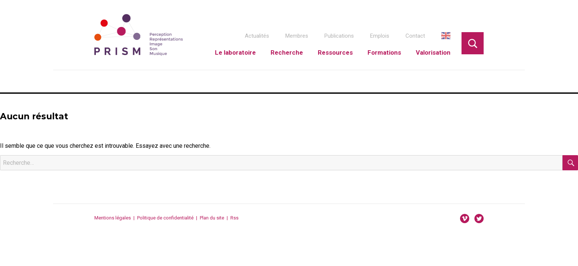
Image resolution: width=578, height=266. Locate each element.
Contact (415, 36)
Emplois (379, 36)
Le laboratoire (235, 52)
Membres (296, 36)
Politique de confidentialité (165, 218)
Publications (339, 36)
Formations (384, 52)
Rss (234, 218)
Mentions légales (112, 218)
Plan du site (212, 218)
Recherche (287, 52)
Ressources (335, 52)
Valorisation (433, 52)
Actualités (257, 36)
